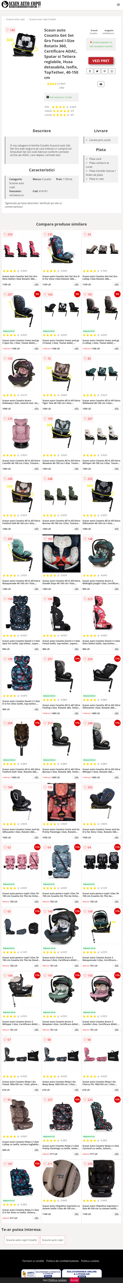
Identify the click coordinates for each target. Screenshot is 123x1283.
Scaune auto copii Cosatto (42, 19)
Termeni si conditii (33, 1261)
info (36, 284)
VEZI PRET (100, 60)
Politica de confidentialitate (62, 1261)
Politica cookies (90, 1261)
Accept (74, 1280)
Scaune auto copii (15, 19)
